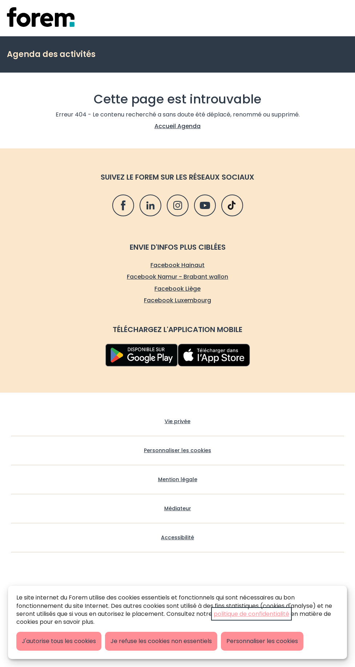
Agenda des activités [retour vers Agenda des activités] (51, 54)
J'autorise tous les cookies (59, 641)
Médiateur (177, 508)
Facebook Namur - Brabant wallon (177, 277)
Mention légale (177, 479)
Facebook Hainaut (177, 265)
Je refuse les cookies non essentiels (161, 641)
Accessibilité (177, 537)
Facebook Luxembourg (177, 300)
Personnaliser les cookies (262, 641)
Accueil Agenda (177, 126)
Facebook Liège (177, 289)
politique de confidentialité (251, 614)
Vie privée (177, 421)
